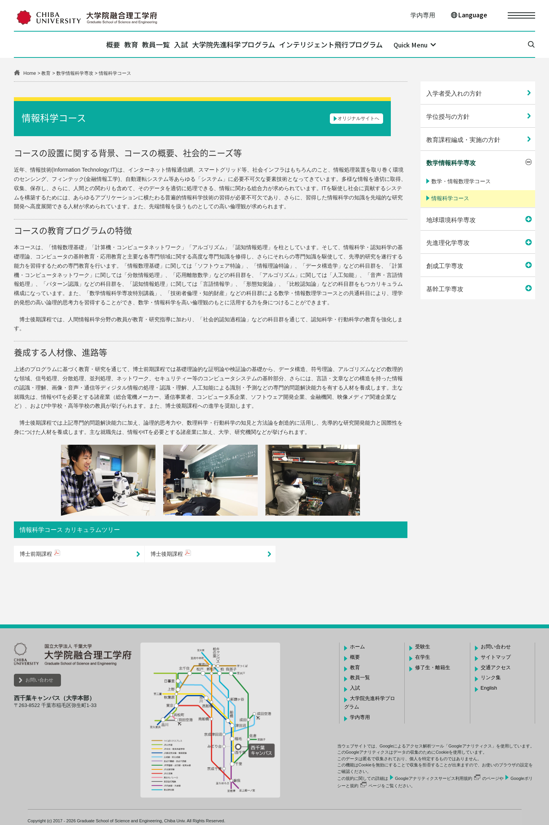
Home (30, 73)
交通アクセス (496, 667)
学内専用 (422, 15)
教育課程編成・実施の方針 (463, 140)
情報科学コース (450, 198)
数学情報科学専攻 (74, 73)
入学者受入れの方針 (454, 93)
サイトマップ (496, 657)
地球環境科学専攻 (451, 220)
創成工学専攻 (444, 266)
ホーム (357, 647)
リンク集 (491, 677)
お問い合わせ (39, 680)
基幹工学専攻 (444, 289)
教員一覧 (149, 44)
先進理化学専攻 (448, 243)
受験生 (422, 647)
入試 (188, 44)
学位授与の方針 (448, 116)
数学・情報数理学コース (461, 181)
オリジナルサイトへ (358, 118)
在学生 (422, 657)
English (489, 688)
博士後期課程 (166, 554)
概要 (79, 44)
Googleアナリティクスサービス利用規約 (433, 778)
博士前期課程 (36, 554)
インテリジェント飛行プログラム (365, 44)
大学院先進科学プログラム (253, 44)
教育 (111, 44)
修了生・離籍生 (432, 667)
